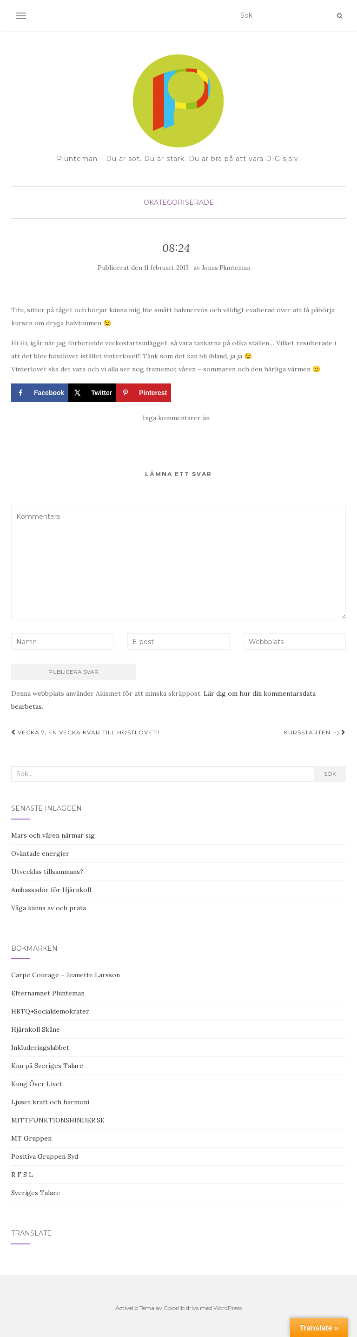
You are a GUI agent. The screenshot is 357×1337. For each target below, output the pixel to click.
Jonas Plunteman (226, 268)
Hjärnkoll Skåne (35, 1029)
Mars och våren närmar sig (53, 835)
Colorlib (174, 1307)
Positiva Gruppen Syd (44, 1156)
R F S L (22, 1174)
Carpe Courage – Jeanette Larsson (65, 975)
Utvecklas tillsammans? (47, 871)
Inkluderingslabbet (40, 1047)
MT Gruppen (31, 1138)
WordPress (227, 1307)
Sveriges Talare (35, 1193)
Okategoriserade (179, 202)
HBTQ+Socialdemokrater (50, 1011)
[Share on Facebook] (39, 392)
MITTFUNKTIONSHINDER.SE (58, 1120)
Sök (330, 773)
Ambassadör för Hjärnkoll (51, 890)
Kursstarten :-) (315, 732)
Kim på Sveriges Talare (47, 1066)
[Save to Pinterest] (143, 392)
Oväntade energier (40, 853)
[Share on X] (92, 392)
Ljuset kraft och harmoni (50, 1102)
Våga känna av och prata (48, 908)
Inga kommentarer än (176, 418)
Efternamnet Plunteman (48, 993)
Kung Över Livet (36, 1084)
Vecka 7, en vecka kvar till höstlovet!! (85, 732)
